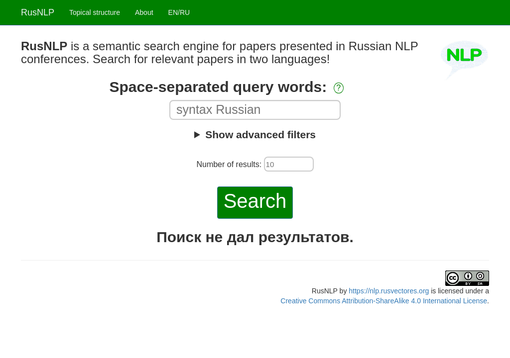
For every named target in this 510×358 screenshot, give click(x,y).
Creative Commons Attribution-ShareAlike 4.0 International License (383, 301)
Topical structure (94, 12)
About (144, 12)
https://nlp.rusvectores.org (389, 291)
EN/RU (179, 12)
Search (255, 201)
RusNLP (37, 12)
